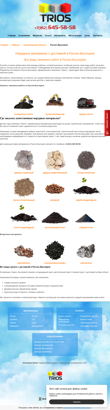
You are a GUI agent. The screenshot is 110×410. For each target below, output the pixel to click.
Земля (13, 323)
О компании (24, 36)
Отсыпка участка (66, 325)
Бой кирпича (37, 326)
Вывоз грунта (65, 316)
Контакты (97, 36)
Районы (15, 45)
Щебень (13, 319)
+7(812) (55, 28)
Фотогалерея (75, 36)
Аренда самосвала (43, 352)
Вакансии (37, 36)
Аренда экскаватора (43, 345)
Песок (12, 316)
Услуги (48, 36)
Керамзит (14, 326)
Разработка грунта (89, 316)
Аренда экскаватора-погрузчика (49, 342)
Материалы (60, 36)
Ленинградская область (34, 45)
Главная (12, 36)
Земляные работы (89, 323)
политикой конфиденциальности (77, 408)
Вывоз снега (86, 319)
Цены (87, 36)
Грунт (34, 323)
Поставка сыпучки (88, 326)
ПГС (34, 319)
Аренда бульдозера (43, 348)
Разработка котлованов (64, 320)
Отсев (34, 316)
